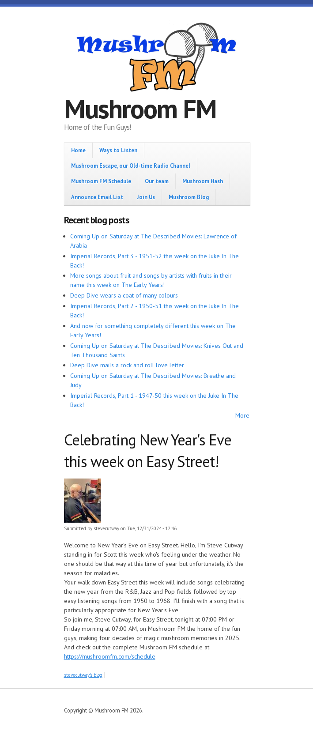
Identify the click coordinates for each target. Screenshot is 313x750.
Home (78, 150)
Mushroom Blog (189, 196)
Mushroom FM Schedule (101, 181)
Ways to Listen (118, 150)
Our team (157, 181)
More (242, 415)
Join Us (146, 196)
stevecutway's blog (83, 675)
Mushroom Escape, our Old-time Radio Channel (130, 165)
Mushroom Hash (202, 181)
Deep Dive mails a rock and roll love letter (127, 365)
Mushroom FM (140, 108)
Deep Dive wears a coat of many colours (124, 295)
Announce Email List (97, 196)
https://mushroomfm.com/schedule (109, 656)
